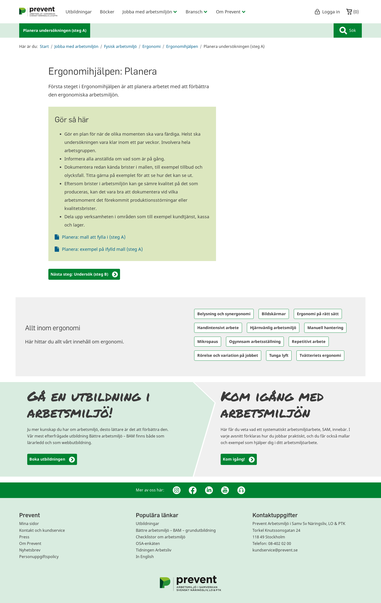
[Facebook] (193, 490)
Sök (347, 31)
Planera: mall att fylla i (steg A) (93, 237)
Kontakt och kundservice (42, 530)
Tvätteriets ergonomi (320, 355)
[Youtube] (225, 490)
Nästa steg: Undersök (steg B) (84, 274)
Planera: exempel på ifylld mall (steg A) (102, 249)
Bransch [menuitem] (197, 12)
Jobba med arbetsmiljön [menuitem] (149, 12)
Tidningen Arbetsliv (153, 550)
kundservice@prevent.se (275, 550)
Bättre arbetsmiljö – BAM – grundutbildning (176, 530)
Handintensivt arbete (218, 327)
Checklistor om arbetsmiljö (160, 537)
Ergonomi (151, 46)
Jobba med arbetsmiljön (76, 46)
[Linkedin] (209, 490)
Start (44, 46)
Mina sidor (29, 523)
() (352, 12)
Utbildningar (147, 523)
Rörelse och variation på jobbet (227, 355)
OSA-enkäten (148, 543)
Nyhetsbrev (29, 550)
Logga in (327, 12)
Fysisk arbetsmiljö (120, 46)
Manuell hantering (325, 327)
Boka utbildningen (52, 459)
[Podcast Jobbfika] (241, 490)
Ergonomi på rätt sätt (318, 313)
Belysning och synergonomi (224, 313)
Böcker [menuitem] (107, 12)
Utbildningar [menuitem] (79, 12)
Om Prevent (30, 543)
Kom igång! (239, 459)
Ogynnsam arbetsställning (255, 341)
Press (24, 537)
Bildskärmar (274, 313)
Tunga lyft (278, 355)
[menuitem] (38, 11)
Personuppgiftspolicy (39, 556)
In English (145, 556)
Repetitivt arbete (309, 341)
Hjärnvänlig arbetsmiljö (273, 327)
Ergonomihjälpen (182, 46)
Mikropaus (207, 341)
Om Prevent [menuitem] (231, 12)
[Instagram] (177, 490)
